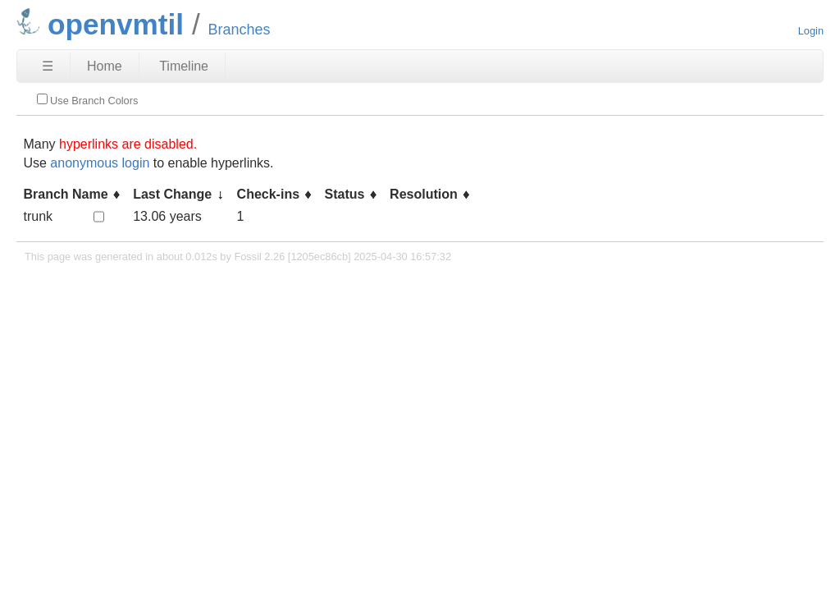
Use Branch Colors (87, 100)
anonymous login (99, 163)
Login (811, 31)
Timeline (183, 66)
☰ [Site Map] (47, 66)
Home (104, 66)
